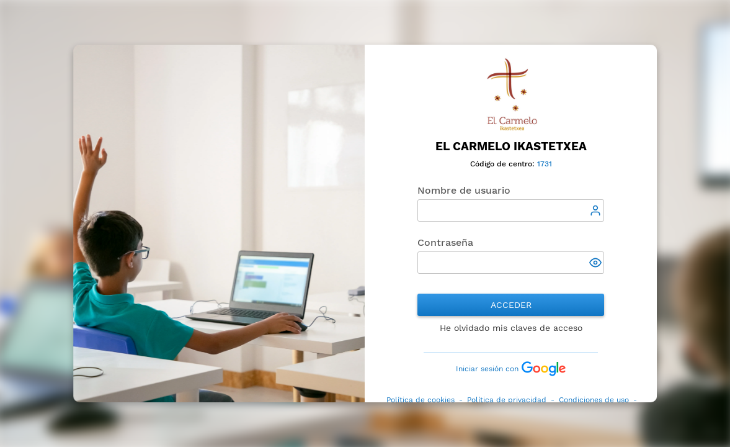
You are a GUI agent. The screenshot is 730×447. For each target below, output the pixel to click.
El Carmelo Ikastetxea (511, 146)
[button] (597, 263)
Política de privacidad (506, 399)
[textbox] (510, 210)
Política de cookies (420, 399)
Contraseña (445, 242)
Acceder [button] (511, 305)
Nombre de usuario (463, 190)
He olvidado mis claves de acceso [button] (511, 328)
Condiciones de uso (594, 399)
